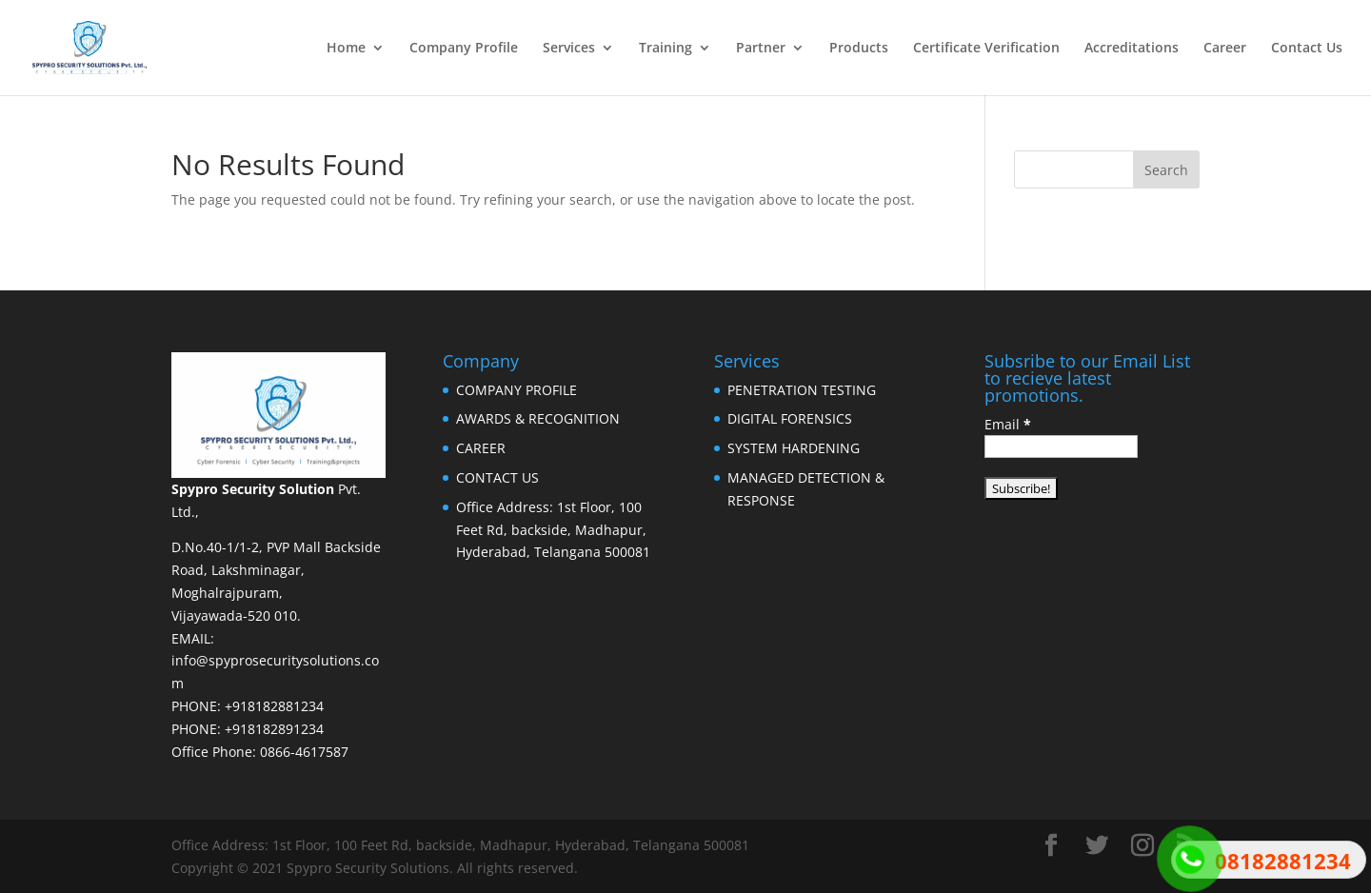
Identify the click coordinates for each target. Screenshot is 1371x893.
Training (665, 48)
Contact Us (1306, 48)
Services (569, 48)
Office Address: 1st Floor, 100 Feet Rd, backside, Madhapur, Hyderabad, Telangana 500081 (553, 530)
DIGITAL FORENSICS (789, 418)
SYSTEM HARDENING (793, 448)
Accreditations (1131, 48)
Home (346, 48)
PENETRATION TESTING (801, 390)
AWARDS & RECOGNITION (538, 418)
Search (1166, 170)
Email (1007, 424)
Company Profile (463, 48)
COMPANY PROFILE (516, 390)
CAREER (481, 448)
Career (1224, 48)
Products (858, 48)
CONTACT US (497, 477)
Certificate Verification (986, 48)
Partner (760, 48)
